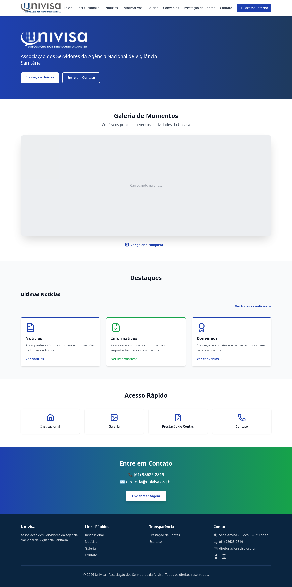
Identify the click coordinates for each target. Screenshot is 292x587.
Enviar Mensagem (146, 496)
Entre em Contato (81, 77)
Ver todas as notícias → (253, 306)
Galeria (152, 8)
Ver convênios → (210, 359)
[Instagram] (224, 556)
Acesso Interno (254, 8)
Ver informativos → (126, 359)
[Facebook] (216, 556)
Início (68, 8)
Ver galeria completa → (146, 245)
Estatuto (155, 541)
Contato (226, 8)
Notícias (112, 8)
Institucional (89, 8)
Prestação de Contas (199, 8)
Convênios (171, 8)
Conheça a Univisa (40, 77)
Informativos (132, 8)
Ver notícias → (37, 359)
